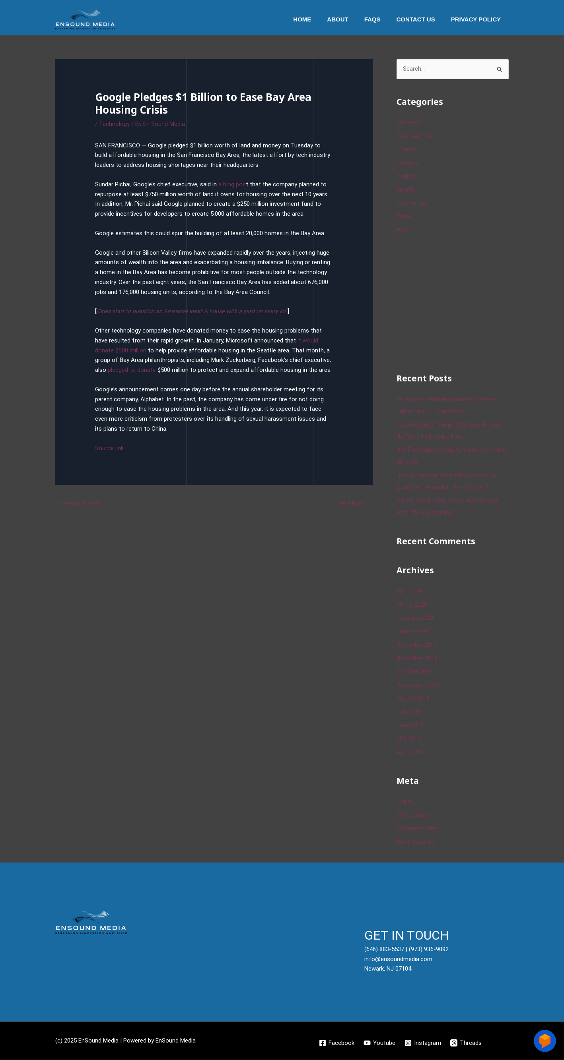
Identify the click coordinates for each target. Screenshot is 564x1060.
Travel (404, 217)
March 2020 (412, 605)
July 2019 (409, 712)
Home (320, 19)
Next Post (355, 503)
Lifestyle (408, 163)
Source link (109, 448)
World (404, 230)
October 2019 (414, 672)
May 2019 (409, 739)
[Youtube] (379, 1043)
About (351, 19)
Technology (114, 124)
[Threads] (467, 1043)
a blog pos (232, 184)
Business (408, 123)
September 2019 (418, 685)
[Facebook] (336, 1043)
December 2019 (417, 645)
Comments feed (418, 828)
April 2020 (409, 591)
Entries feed (413, 815)
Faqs (382, 19)
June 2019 (410, 725)
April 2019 (409, 752)
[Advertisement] (456, 302)
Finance (407, 149)
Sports (405, 189)
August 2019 (413, 698)
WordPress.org (416, 842)
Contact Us (421, 19)
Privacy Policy (478, 19)
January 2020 (414, 631)
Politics (406, 176)
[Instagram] (423, 1043)
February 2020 (415, 618)
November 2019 (417, 658)
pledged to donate (132, 369)
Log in (404, 802)
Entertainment (415, 136)
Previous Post (78, 503)
